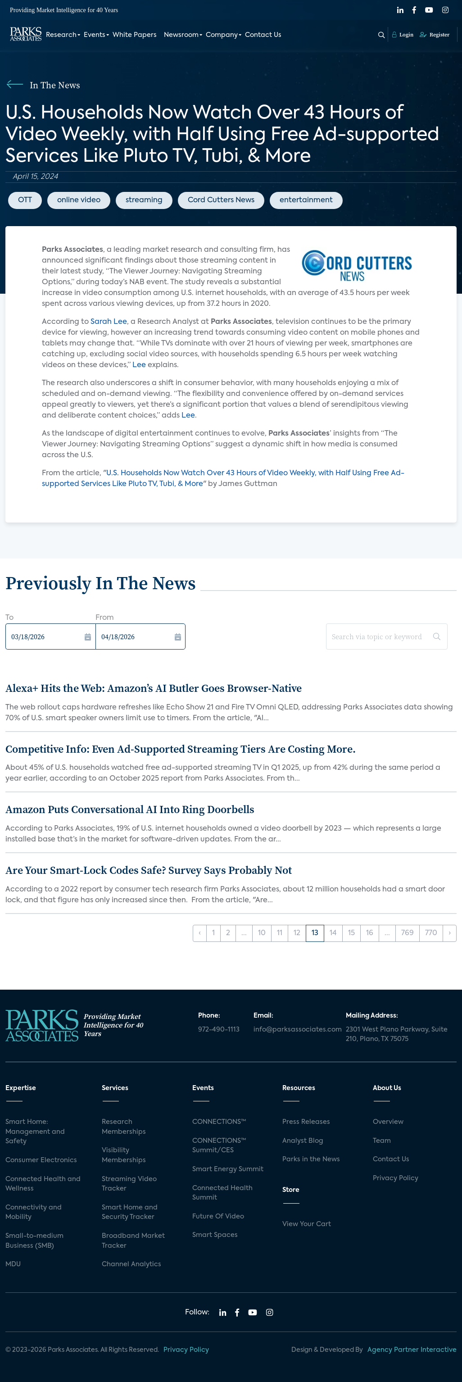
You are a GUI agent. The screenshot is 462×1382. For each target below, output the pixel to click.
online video (78, 200)
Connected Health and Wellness (43, 1184)
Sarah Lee (109, 322)
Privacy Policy (395, 1178)
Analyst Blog (302, 1141)
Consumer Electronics (41, 1160)
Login (402, 34)
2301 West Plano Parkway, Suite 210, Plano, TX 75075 (397, 1035)
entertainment (306, 200)
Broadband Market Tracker (133, 1241)
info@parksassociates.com (294, 1030)
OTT (25, 200)
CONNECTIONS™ (219, 1122)
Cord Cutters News (221, 200)
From (104, 618)
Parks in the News (311, 1159)
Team (382, 1141)
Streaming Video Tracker (129, 1184)
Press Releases (306, 1122)
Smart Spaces (215, 1235)
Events (94, 35)
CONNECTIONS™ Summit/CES (219, 1146)
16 (369, 933)
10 (262, 933)
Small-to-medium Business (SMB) (34, 1241)
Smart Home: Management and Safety (35, 1132)
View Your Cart (306, 1224)
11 (279, 933)
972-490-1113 (219, 1030)
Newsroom (181, 35)
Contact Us (263, 35)
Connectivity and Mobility (33, 1213)
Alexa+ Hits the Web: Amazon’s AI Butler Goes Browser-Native (153, 688)
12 (297, 933)
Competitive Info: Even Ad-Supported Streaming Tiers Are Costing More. (180, 748)
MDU (13, 1264)
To (9, 618)
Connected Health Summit (222, 1193)
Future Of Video (218, 1217)
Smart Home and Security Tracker (130, 1213)
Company (222, 35)
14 (333, 933)
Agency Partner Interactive (412, 1350)
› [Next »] (449, 933)
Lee (140, 365)
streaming (144, 200)
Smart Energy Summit (227, 1169)
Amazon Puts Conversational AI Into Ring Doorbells (129, 809)
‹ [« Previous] (200, 933)
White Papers (135, 35)
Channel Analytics (131, 1264)
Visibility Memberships (124, 1155)
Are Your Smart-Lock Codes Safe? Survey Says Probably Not (148, 870)
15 (351, 933)
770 (431, 933)
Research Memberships (124, 1127)
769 (407, 933)
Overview (388, 1122)
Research (61, 35)
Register (434, 34)
